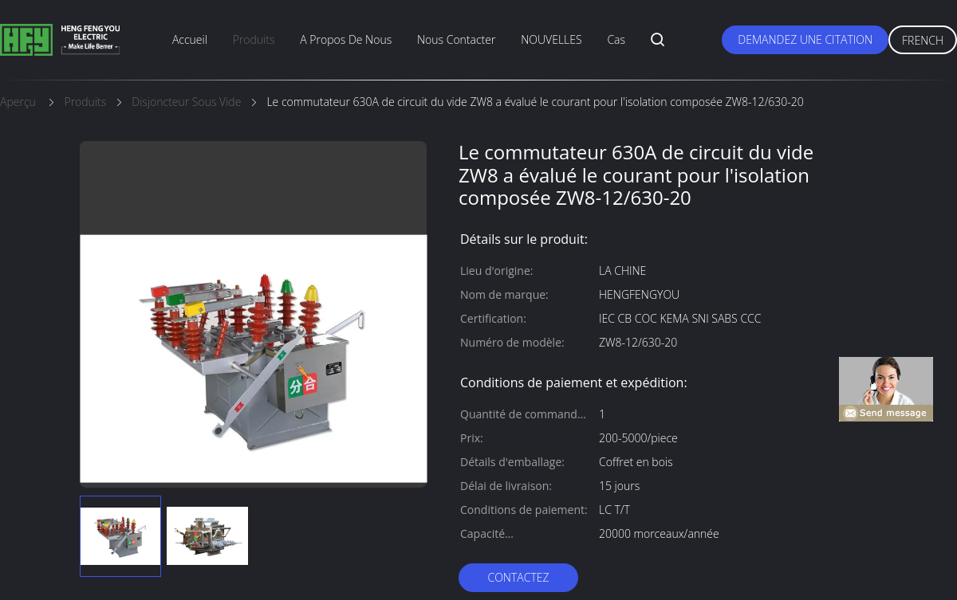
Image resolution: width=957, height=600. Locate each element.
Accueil (189, 39)
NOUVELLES (551, 39)
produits (254, 39)
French (922, 40)
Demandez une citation (805, 39)
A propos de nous (346, 39)
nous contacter (456, 39)
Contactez (518, 577)
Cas (616, 39)
